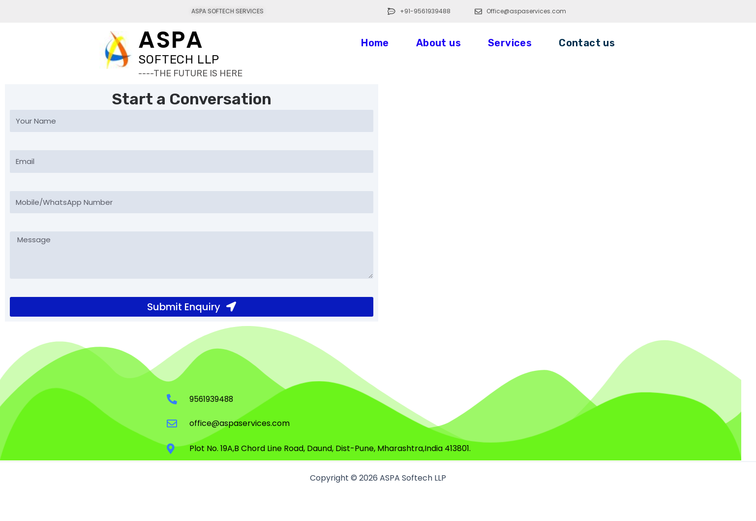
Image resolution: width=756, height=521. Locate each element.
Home (375, 43)
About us (438, 43)
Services (510, 43)
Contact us (587, 43)
